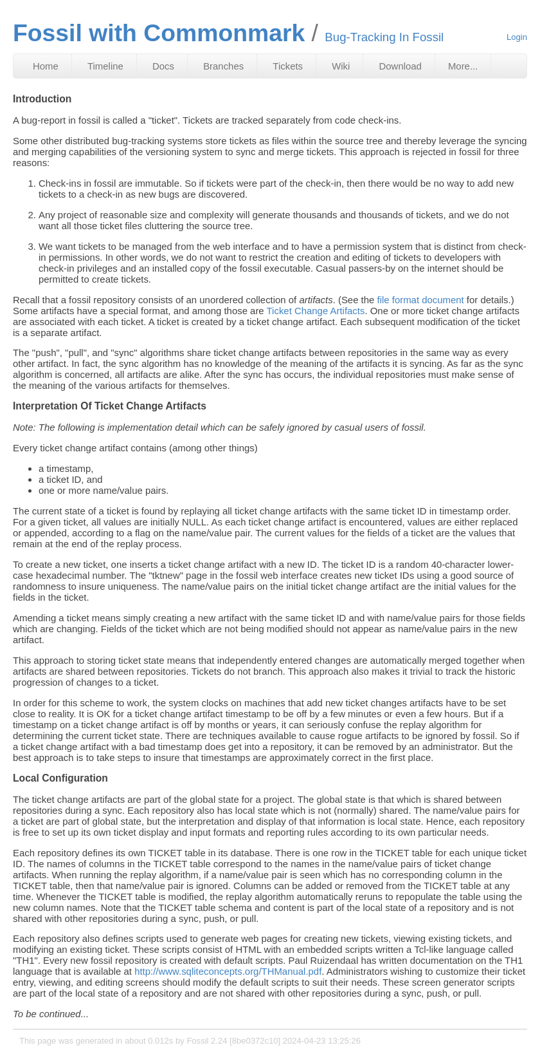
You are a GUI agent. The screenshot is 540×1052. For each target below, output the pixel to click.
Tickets (288, 66)
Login (517, 37)
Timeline (105, 66)
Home (46, 66)
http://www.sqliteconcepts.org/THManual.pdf (227, 971)
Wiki (341, 66)
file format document (420, 299)
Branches (223, 66)
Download (400, 66)
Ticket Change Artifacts (316, 310)
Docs (163, 66)
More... (463, 66)
